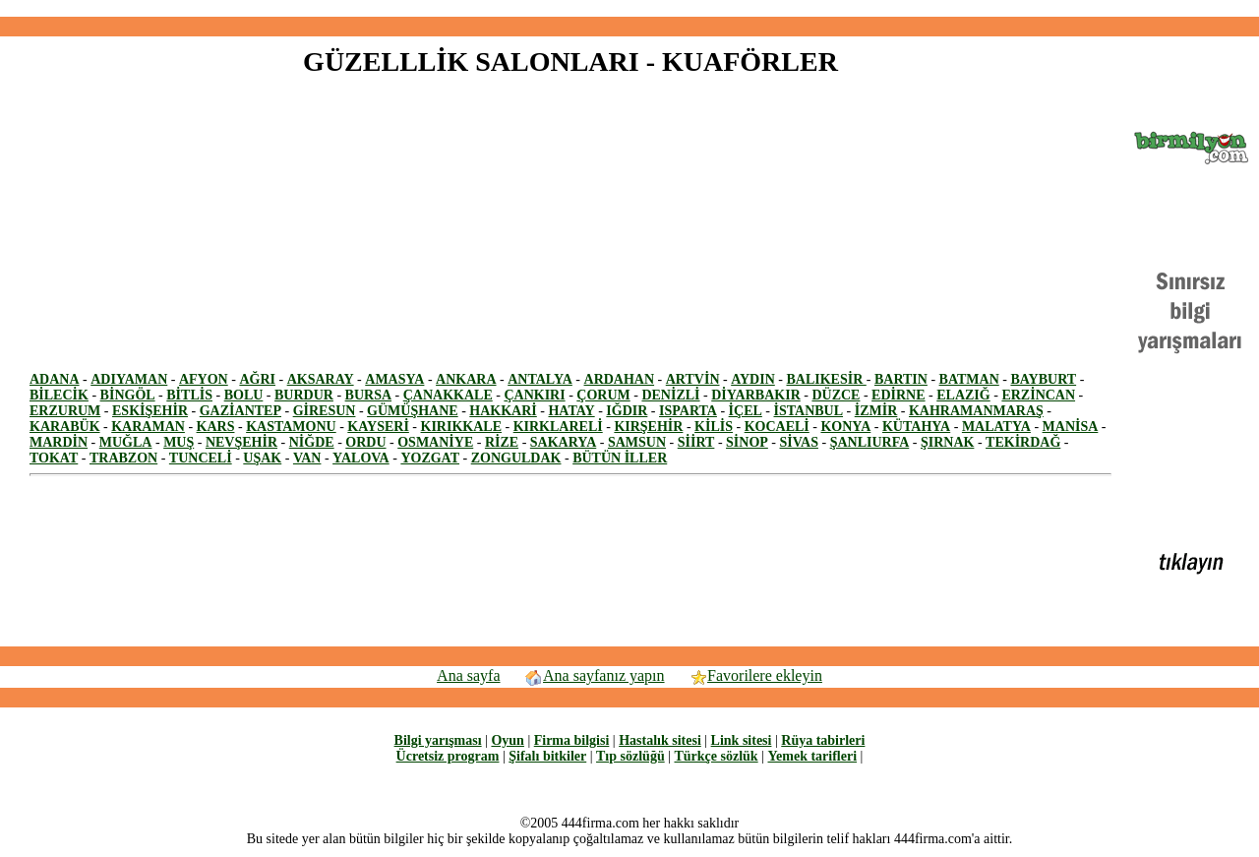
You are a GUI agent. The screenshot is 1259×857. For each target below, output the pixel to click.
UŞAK (262, 458)
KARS (216, 426)
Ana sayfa (468, 675)
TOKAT (54, 458)
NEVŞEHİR (241, 442)
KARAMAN (148, 426)
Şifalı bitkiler (547, 756)
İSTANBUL (809, 410)
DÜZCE (835, 395)
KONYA (845, 426)
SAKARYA (563, 442)
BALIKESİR (826, 379)
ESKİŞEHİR (150, 410)
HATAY (571, 410)
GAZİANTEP (240, 410)
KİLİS (713, 426)
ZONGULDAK (516, 458)
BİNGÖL (127, 395)
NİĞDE (311, 442)
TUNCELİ (200, 458)
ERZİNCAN (1038, 395)
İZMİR (876, 410)
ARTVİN (693, 379)
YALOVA (361, 458)
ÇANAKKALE (448, 395)
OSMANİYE (435, 442)
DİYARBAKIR (756, 395)
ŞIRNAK (947, 442)
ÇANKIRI (534, 395)
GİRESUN (324, 410)
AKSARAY (320, 379)
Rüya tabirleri (823, 740)
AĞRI (257, 379)
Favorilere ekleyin (755, 675)
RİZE (501, 442)
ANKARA (466, 379)
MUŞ (178, 442)
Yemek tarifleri (812, 756)
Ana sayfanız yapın (594, 675)
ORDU (365, 442)
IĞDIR (626, 410)
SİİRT (696, 442)
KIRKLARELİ (558, 426)
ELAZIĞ (962, 395)
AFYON (203, 379)
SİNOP (747, 442)
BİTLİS (189, 395)
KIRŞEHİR (648, 426)
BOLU (244, 395)
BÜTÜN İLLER (619, 458)
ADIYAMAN (128, 379)
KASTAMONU (291, 426)
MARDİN (59, 442)
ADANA (55, 379)
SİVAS (799, 442)
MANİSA (1071, 426)
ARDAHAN (619, 379)
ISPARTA (688, 410)
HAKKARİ (502, 410)
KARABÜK (65, 426)
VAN (307, 458)
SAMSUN (637, 442)
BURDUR (303, 395)
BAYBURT (1043, 379)
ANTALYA (540, 379)
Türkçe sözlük (715, 756)
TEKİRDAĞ (1023, 442)
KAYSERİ (378, 426)
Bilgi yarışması (438, 740)
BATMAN (969, 379)
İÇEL (745, 410)
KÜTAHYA (916, 426)
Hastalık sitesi (660, 740)
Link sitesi (741, 740)
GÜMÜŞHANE (412, 410)
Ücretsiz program (448, 756)
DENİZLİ (670, 395)
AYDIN (753, 379)
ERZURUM (65, 410)
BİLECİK (59, 395)
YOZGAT (429, 458)
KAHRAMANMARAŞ (976, 410)
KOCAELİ (777, 426)
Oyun (507, 740)
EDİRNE (898, 395)
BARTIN (901, 379)
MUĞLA (125, 442)
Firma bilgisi (572, 740)
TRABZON (123, 458)
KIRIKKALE (461, 426)
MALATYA (996, 426)
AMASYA (394, 379)
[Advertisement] (629, 8)
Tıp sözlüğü (630, 756)
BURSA (368, 395)
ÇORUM (603, 395)
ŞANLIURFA (870, 442)
